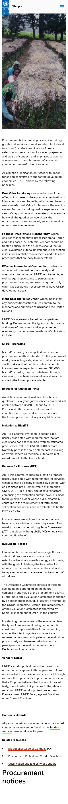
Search (56, 6)
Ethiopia (17, 6)
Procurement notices (23, 776)
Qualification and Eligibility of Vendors (32, 764)
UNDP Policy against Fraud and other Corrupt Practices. (31, 696)
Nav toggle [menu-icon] (62, 6)
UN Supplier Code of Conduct (27, 749)
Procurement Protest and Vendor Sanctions (35, 756)
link (29, 686)
